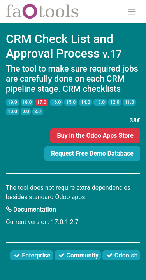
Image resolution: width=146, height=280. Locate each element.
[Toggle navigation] (132, 11)
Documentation (31, 209)
